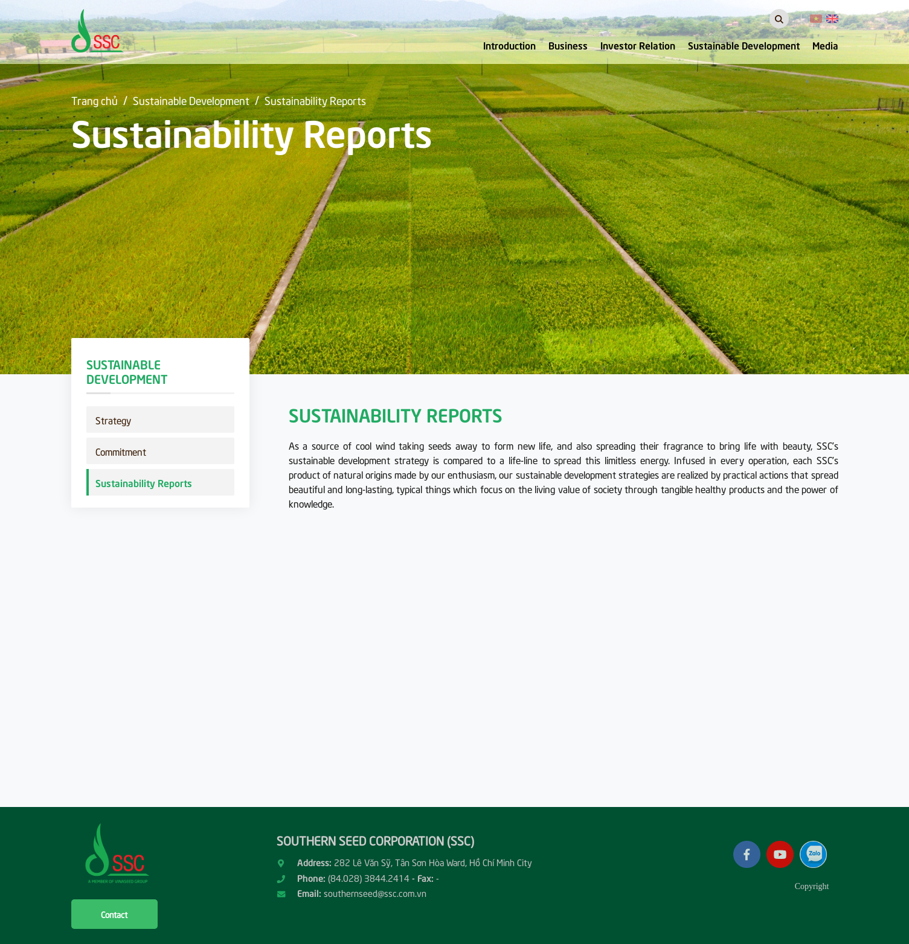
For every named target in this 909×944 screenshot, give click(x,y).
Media (825, 44)
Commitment (120, 451)
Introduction (509, 44)
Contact (114, 914)
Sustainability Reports (315, 99)
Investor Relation (637, 44)
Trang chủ (94, 99)
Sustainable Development (744, 44)
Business (568, 44)
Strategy (113, 419)
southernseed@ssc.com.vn (375, 893)
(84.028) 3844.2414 (369, 878)
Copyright (812, 886)
